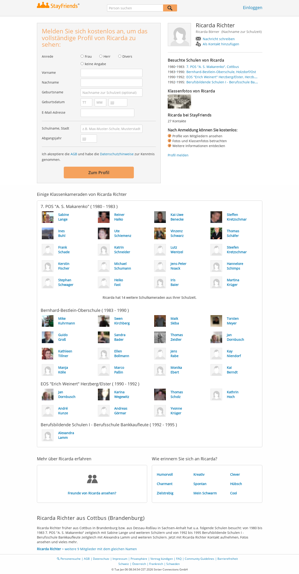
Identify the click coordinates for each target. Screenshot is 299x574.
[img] (179, 102)
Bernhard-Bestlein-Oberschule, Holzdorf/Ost (221, 72)
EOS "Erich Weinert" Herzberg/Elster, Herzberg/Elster (227, 77)
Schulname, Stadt (55, 128)
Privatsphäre (139, 559)
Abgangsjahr (52, 138)
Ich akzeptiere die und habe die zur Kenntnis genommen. (98, 157)
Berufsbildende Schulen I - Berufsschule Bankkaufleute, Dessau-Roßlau (242, 82)
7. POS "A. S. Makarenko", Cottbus (212, 66)
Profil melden (178, 155)
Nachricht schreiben (219, 39)
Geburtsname (52, 92)
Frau (88, 56)
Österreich (139, 564)
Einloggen (252, 7)
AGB (74, 154)
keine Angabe (95, 64)
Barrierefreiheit (227, 559)
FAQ (179, 559)
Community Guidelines (199, 559)
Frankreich (156, 564)
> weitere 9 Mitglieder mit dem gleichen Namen (87, 549)
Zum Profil (98, 172)
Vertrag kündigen (161, 559)
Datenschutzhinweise (117, 154)
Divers (127, 56)
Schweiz (123, 564)
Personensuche (71, 559)
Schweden (173, 564)
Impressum (120, 559)
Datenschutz (101, 559)
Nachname (50, 82)
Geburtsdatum (53, 102)
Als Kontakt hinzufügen (221, 44)
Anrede (47, 56)
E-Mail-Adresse (53, 112)
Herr (106, 56)
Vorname (49, 72)
